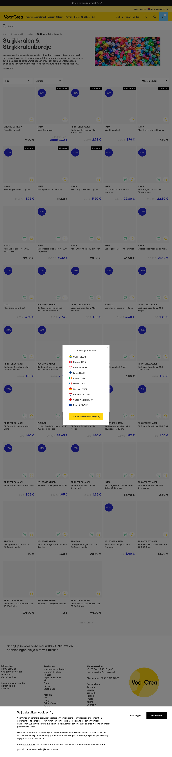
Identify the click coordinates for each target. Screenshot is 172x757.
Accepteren (156, 715)
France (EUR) (77, 384)
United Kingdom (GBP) (81, 400)
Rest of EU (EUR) (78, 405)
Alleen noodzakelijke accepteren (42, 749)
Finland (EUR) (77, 373)
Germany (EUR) (78, 389)
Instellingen (135, 715)
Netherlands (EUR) (79, 394)
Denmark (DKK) (78, 367)
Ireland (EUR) (77, 378)
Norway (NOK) (77, 362)
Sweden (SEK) (77, 357)
